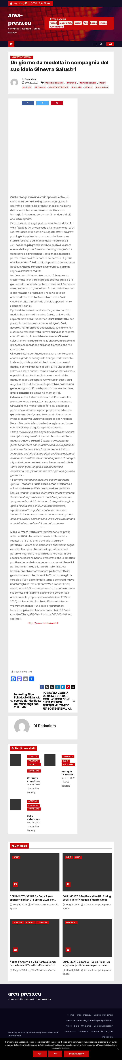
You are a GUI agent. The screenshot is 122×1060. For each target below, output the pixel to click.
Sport (16, 857)
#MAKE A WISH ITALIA (58, 87)
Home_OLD (107, 1031)
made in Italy (65, 23)
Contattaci (84, 1031)
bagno (93, 23)
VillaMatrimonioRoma (42, 970)
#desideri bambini (54, 83)
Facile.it (53, 23)
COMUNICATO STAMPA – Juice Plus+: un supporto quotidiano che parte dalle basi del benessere (86, 965)
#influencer (40, 87)
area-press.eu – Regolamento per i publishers (89, 1020)
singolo (103, 23)
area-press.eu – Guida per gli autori (95, 1014)
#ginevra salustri (87, 83)
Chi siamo (86, 1025)
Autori (69, 1025)
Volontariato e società (21, 57)
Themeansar (14, 1035)
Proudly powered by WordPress (24, 1032)
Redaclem (30, 79)
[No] (118, 1049)
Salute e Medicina (32, 764)
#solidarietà (102, 87)
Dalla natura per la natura (33, 819)
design (78, 23)
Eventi (65, 761)
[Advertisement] (36, 128)
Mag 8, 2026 (20, 904)
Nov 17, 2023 (68, 778)
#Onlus (88, 87)
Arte (86, 23)
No (55, 1054)
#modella (77, 87)
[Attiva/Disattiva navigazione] (94, 44)
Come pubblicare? (103, 1025)
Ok (39, 1054)
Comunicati (33, 761)
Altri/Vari (33, 757)
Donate (95, 1031)
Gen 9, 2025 (33, 784)
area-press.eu (24, 994)
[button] (101, 44)
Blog (76, 1025)
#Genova (71, 83)
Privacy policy (76, 1054)
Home (71, 1014)
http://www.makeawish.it (43, 623)
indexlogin (107, 1036)
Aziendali (30, 923)
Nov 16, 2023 (34, 822)
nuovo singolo (56, 26)
